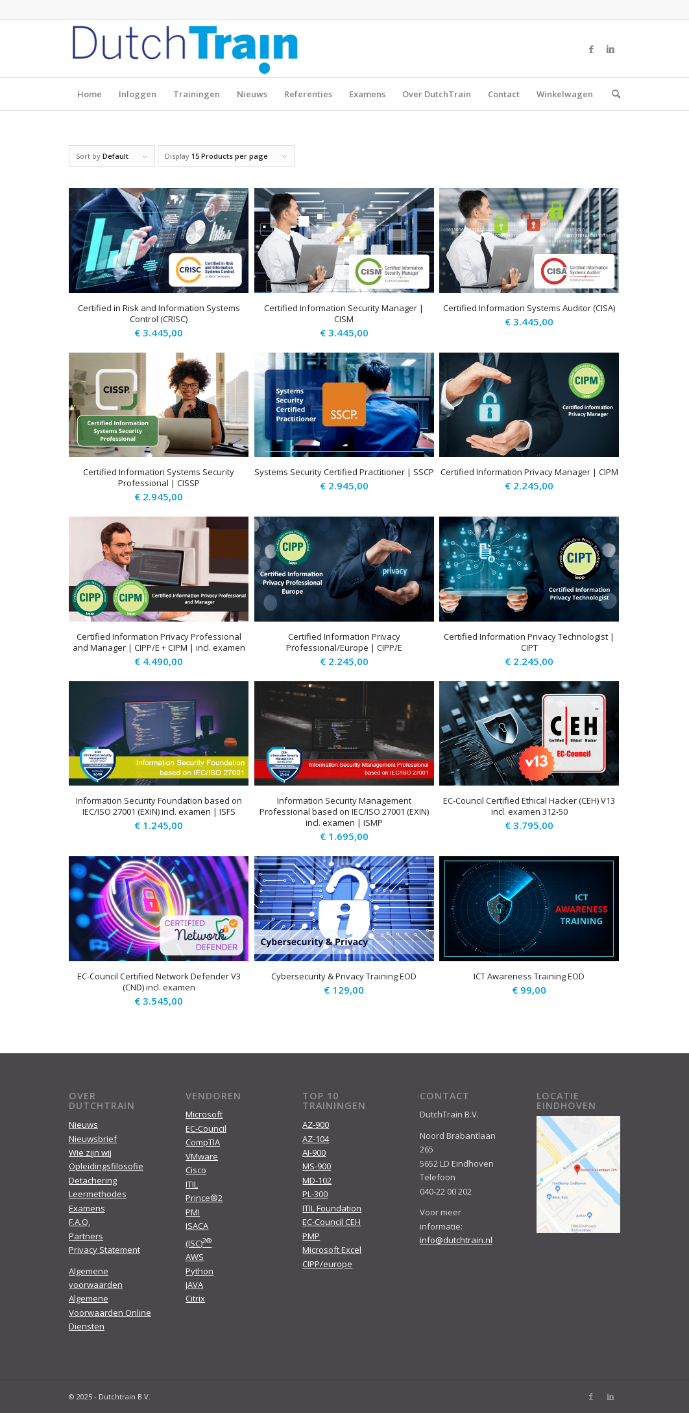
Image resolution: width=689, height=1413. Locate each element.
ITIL (192, 1184)
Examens (367, 94)
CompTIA (203, 1142)
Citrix (195, 1298)
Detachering (93, 1180)
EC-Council (206, 1128)
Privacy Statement (104, 1249)
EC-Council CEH (331, 1222)
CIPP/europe (327, 1264)
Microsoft (204, 1114)
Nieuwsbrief (93, 1139)
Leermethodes (98, 1194)
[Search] (611, 94)
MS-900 (316, 1166)
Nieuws (252, 94)
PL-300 (315, 1194)
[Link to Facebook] (591, 48)
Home (89, 94)
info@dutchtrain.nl (456, 1240)
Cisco (196, 1170)
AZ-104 (315, 1139)
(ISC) (199, 1243)
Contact (504, 94)
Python (199, 1271)
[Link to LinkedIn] (610, 48)
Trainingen (196, 94)
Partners (86, 1236)
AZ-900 (315, 1124)
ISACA (197, 1226)
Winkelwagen (565, 94)
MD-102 (317, 1180)
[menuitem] (611, 94)
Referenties (308, 94)
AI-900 (314, 1152)
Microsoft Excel (331, 1249)
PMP (311, 1236)
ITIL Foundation (331, 1208)
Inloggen (137, 94)
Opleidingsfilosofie (106, 1166)
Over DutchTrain (436, 94)
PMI (193, 1212)
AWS (195, 1257)
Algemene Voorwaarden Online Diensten (110, 1312)
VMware (202, 1156)
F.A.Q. (79, 1222)
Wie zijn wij (90, 1152)
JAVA (194, 1284)
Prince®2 (204, 1198)
